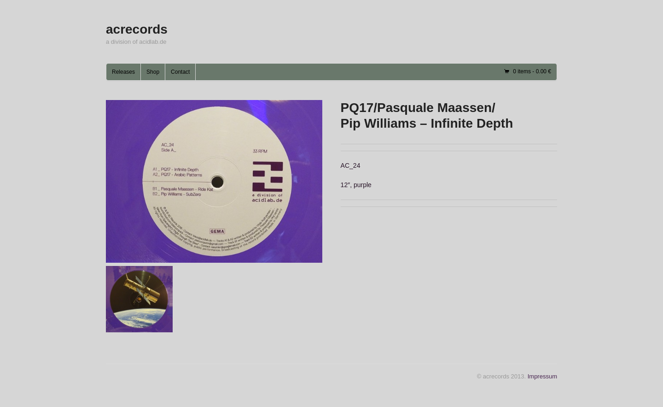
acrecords (137, 29)
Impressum (542, 376)
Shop (152, 72)
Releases (123, 72)
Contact (180, 72)
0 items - (532, 71)
